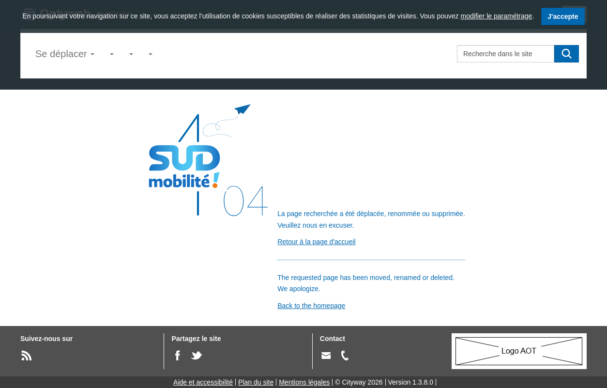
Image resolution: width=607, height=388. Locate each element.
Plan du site (255, 382)
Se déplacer (64, 53)
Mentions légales (304, 382)
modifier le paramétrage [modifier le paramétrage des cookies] (496, 16)
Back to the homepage (311, 306)
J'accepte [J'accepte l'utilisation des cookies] (562, 16)
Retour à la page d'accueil (316, 242)
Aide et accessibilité (203, 382)
